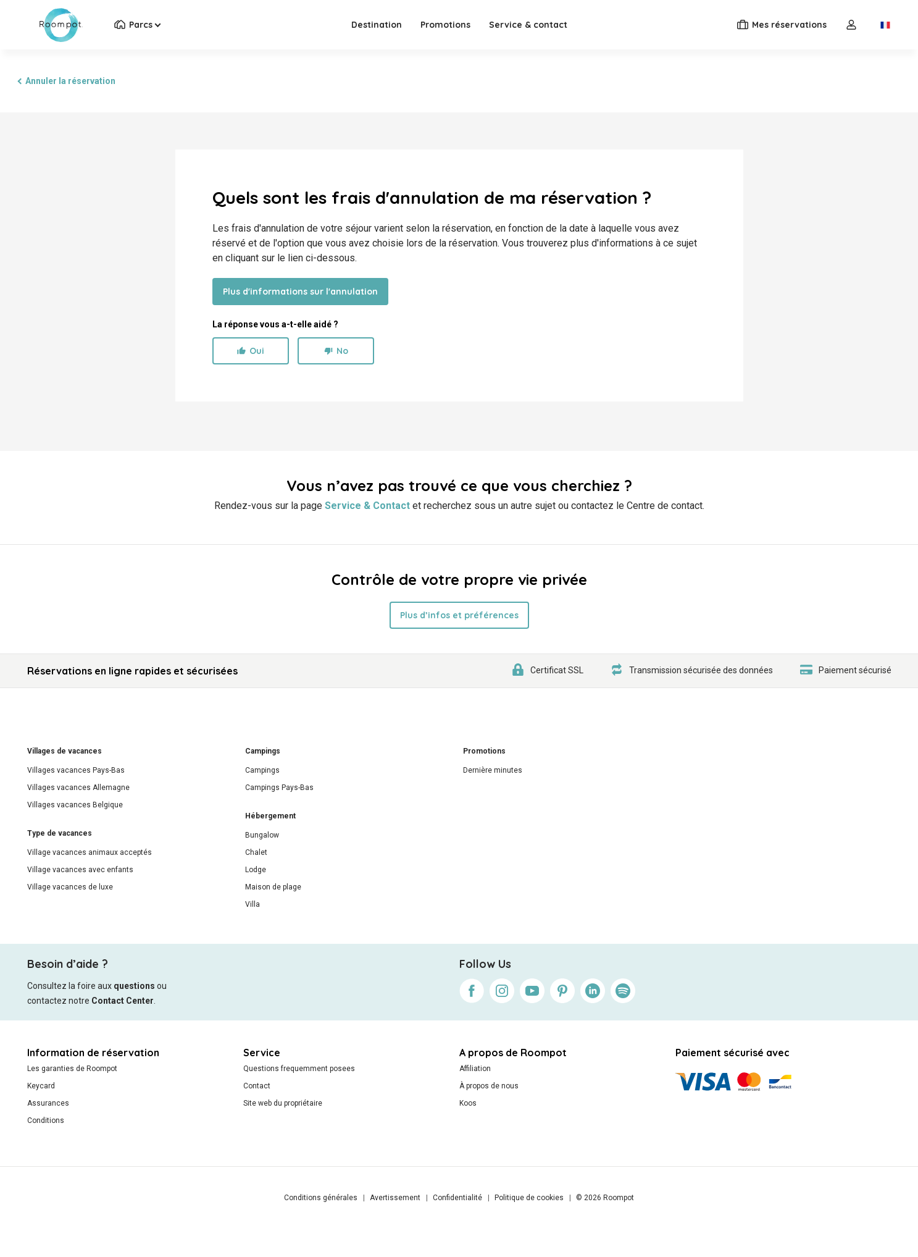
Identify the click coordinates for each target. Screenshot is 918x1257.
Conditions (45, 1120)
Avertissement (395, 1197)
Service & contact (528, 24)
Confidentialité (457, 1197)
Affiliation (475, 1068)
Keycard (41, 1086)
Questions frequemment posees (299, 1068)
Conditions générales (320, 1197)
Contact (256, 1086)
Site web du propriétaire (282, 1103)
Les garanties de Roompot (72, 1068)
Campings (262, 751)
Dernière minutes (492, 770)
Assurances (48, 1103)
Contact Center (122, 1001)
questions (134, 986)
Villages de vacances (64, 751)
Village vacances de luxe (70, 887)
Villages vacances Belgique (75, 805)
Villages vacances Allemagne (78, 787)
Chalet (256, 852)
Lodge (255, 869)
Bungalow (262, 835)
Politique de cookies (529, 1197)
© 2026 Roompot (605, 1197)
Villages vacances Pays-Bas (76, 770)
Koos (468, 1103)
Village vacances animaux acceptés (89, 852)
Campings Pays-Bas (279, 787)
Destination (376, 24)
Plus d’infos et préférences (459, 615)
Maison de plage (273, 887)
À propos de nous (489, 1086)
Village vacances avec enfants (80, 869)
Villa (252, 904)
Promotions (445, 24)
